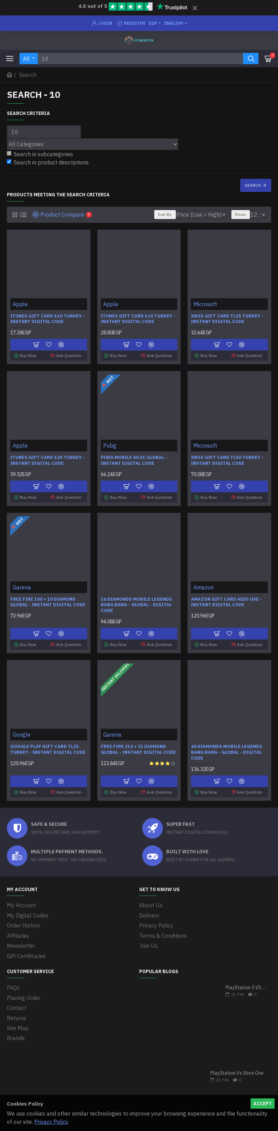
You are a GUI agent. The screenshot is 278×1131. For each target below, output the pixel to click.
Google (22, 732)
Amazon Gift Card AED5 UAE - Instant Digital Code (226, 600)
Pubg (109, 444)
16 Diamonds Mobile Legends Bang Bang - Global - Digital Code (136, 603)
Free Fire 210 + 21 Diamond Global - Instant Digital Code (138, 747)
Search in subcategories (40, 154)
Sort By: (165, 214)
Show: (240, 214)
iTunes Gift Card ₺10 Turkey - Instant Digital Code (47, 319)
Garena (22, 585)
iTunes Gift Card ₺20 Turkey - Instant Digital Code (138, 319)
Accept (262, 1103)
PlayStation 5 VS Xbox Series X (246, 983)
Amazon (203, 585)
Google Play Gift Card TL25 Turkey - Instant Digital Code (48, 747)
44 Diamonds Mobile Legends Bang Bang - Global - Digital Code (226, 750)
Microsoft (205, 304)
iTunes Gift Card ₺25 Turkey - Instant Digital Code (47, 459)
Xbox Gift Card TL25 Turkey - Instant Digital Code (227, 319)
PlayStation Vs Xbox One (237, 1069)
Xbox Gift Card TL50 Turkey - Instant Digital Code (227, 459)
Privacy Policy (51, 1121)
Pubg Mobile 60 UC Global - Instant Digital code (134, 459)
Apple (20, 304)
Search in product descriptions (48, 162)
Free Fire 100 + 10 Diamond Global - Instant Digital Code (47, 600)
